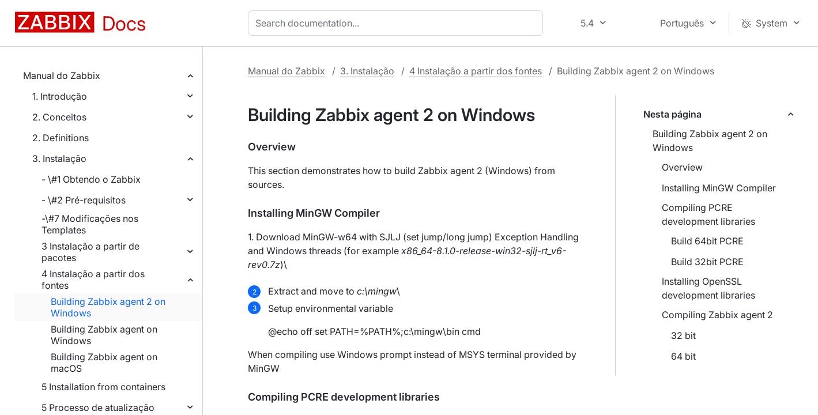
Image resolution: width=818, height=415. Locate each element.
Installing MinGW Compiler (719, 188)
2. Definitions (60, 138)
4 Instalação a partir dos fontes (93, 279)
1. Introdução (59, 96)
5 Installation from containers (103, 387)
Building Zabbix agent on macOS (104, 362)
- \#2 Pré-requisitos (84, 200)
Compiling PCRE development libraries (708, 214)
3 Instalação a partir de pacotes (91, 251)
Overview (682, 167)
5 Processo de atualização (98, 407)
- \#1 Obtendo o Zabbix (91, 179)
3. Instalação (59, 158)
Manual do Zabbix (61, 75)
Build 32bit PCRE (707, 261)
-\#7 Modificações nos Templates (90, 224)
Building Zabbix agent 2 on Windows (108, 307)
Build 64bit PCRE (707, 241)
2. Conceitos (59, 117)
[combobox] (398, 23)
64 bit (683, 356)
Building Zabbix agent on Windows (104, 334)
